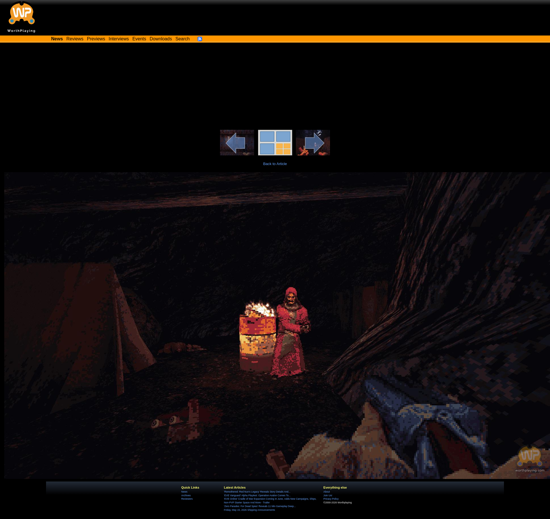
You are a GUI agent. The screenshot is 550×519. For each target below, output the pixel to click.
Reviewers (187, 498)
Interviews (119, 38)
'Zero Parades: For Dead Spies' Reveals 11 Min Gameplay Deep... (260, 506)
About (326, 491)
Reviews (75, 38)
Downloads (161, 38)
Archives (186, 495)
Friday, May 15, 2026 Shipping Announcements (249, 509)
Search (182, 38)
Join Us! (327, 495)
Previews (96, 38)
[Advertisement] (275, 87)
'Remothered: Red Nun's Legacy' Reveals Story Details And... (257, 491)
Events (139, 38)
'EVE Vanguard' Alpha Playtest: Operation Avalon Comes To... (257, 495)
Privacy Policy (331, 498)
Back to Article (275, 164)
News (184, 491)
